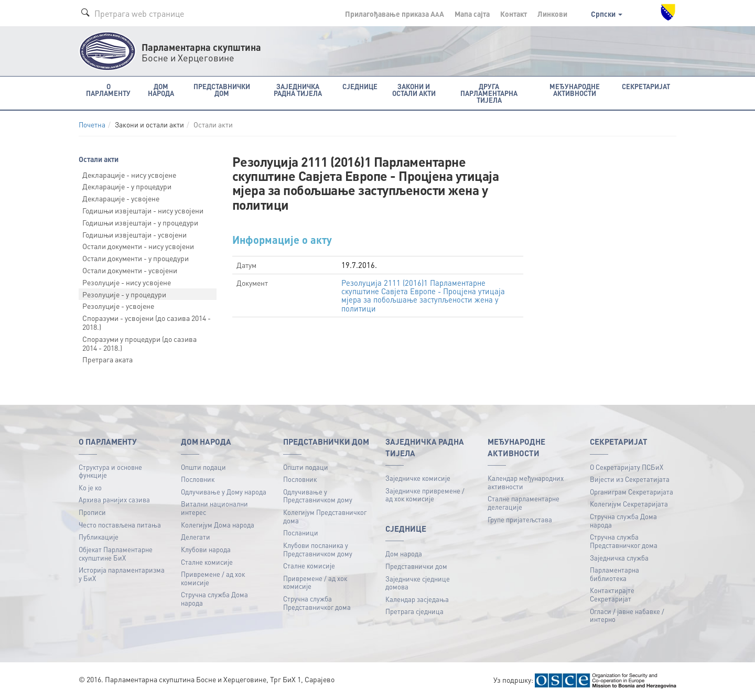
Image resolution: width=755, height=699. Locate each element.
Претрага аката (107, 359)
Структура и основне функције (110, 471)
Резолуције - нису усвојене (126, 282)
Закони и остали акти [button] (414, 90)
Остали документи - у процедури (135, 258)
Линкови (552, 13)
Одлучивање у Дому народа (223, 491)
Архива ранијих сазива (114, 499)
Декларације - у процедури (126, 186)
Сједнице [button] (360, 86)
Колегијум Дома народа (217, 524)
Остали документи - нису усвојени (138, 246)
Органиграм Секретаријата (631, 491)
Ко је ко (90, 487)
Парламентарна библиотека (614, 574)
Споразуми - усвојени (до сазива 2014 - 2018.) (146, 322)
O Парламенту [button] (108, 90)
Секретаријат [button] (646, 86)
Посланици (300, 532)
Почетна (92, 124)
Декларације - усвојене (120, 198)
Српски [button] (606, 13)
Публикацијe (98, 536)
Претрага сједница (414, 611)
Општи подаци (203, 467)
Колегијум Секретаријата (629, 503)
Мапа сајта (472, 13)
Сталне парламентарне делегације (523, 502)
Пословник (197, 479)
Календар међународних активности (526, 482)
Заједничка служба (619, 557)
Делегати (195, 536)
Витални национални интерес (214, 508)
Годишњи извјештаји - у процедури (140, 222)
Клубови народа (206, 549)
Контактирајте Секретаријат (612, 594)
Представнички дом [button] (221, 90)
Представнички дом (416, 566)
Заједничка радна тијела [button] (298, 90)
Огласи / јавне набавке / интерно (627, 615)
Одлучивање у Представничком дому (317, 495)
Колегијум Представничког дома (324, 516)
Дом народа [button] (161, 90)
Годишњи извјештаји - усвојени (134, 234)
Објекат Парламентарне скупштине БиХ (116, 553)
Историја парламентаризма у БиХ (122, 574)
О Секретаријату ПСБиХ (626, 467)
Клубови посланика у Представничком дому (317, 549)
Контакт (513, 13)
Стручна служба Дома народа (214, 598)
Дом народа (403, 553)
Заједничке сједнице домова (417, 583)
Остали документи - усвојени (129, 270)
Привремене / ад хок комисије (213, 578)
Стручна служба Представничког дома (317, 602)
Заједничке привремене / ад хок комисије (425, 494)
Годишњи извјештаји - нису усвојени (142, 210)
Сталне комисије (207, 561)
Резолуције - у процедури (124, 294)
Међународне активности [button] (574, 90)
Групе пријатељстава (520, 519)
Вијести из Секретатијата (630, 479)
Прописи (92, 512)
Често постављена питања (120, 524)
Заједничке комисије (417, 478)
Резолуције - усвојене (118, 305)
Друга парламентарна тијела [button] (488, 93)
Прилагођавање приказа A (394, 13)
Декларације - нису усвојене (129, 174)
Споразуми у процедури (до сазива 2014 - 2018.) (139, 343)
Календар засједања (417, 599)
